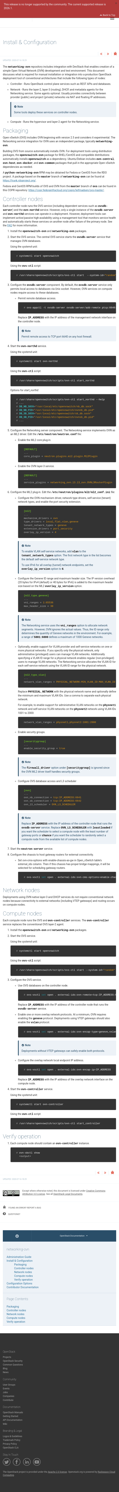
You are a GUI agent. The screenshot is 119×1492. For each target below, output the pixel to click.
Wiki (5, 1424)
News (5, 1372)
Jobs (5, 1392)
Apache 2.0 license (57, 1472)
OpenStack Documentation (74, 1236)
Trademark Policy (11, 1440)
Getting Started (10, 1416)
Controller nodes (24, 1268)
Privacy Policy (10, 1444)
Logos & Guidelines (12, 1436)
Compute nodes (23, 1275)
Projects (7, 1357)
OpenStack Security (12, 1361)
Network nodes (23, 1272)
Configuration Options (19, 1283)
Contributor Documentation (23, 1287)
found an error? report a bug (22, 1207)
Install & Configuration (19, 1260)
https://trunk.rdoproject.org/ (19, 180)
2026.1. (8, 8)
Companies (8, 1396)
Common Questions (13, 1364)
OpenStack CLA (11, 1447)
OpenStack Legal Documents (67, 1194)
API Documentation (12, 1420)
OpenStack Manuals (13, 1412)
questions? (11, 1213)
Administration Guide (19, 1256)
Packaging (20, 1264)
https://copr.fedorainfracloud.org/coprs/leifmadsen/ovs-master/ (66, 190)
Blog (5, 1368)
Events (6, 1388)
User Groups (9, 1384)
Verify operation (23, 1279)
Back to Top (107, 15)
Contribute (8, 1400)
